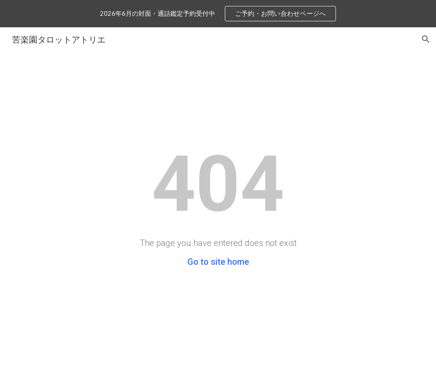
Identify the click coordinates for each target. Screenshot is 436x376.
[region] (218, 13)
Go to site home (218, 262)
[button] (426, 39)
